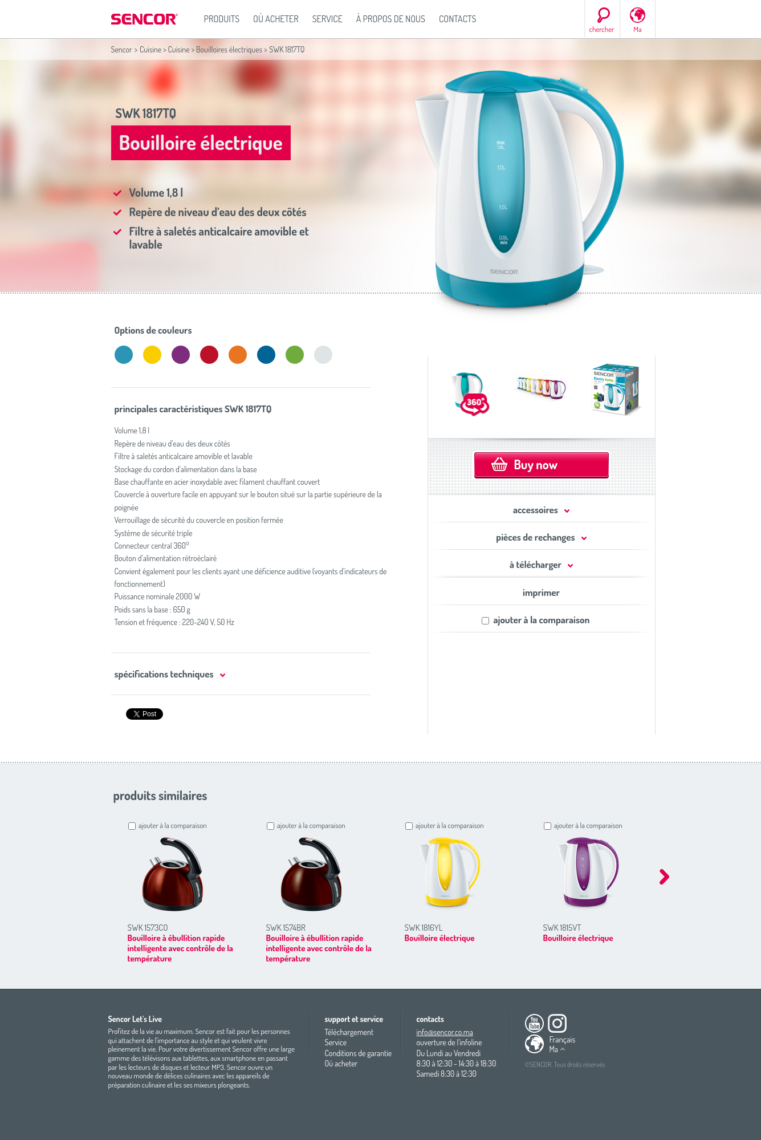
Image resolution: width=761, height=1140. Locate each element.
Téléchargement (349, 1032)
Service (327, 19)
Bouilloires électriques (229, 49)
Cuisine (150, 49)
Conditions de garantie (358, 1053)
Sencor (121, 49)
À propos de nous (390, 19)
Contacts (458, 19)
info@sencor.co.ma (445, 1032)
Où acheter (276, 19)
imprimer (541, 592)
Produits (222, 19)
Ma (637, 29)
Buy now (535, 464)
